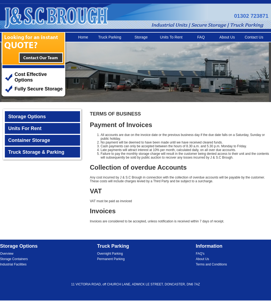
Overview (6, 254)
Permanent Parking (111, 259)
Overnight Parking (110, 254)
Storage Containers (14, 259)
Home (83, 37)
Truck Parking (109, 37)
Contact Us (254, 37)
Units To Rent (171, 37)
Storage (141, 37)
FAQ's (200, 254)
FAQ (201, 37)
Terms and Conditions (211, 264)
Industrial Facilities (13, 264)
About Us (227, 37)
